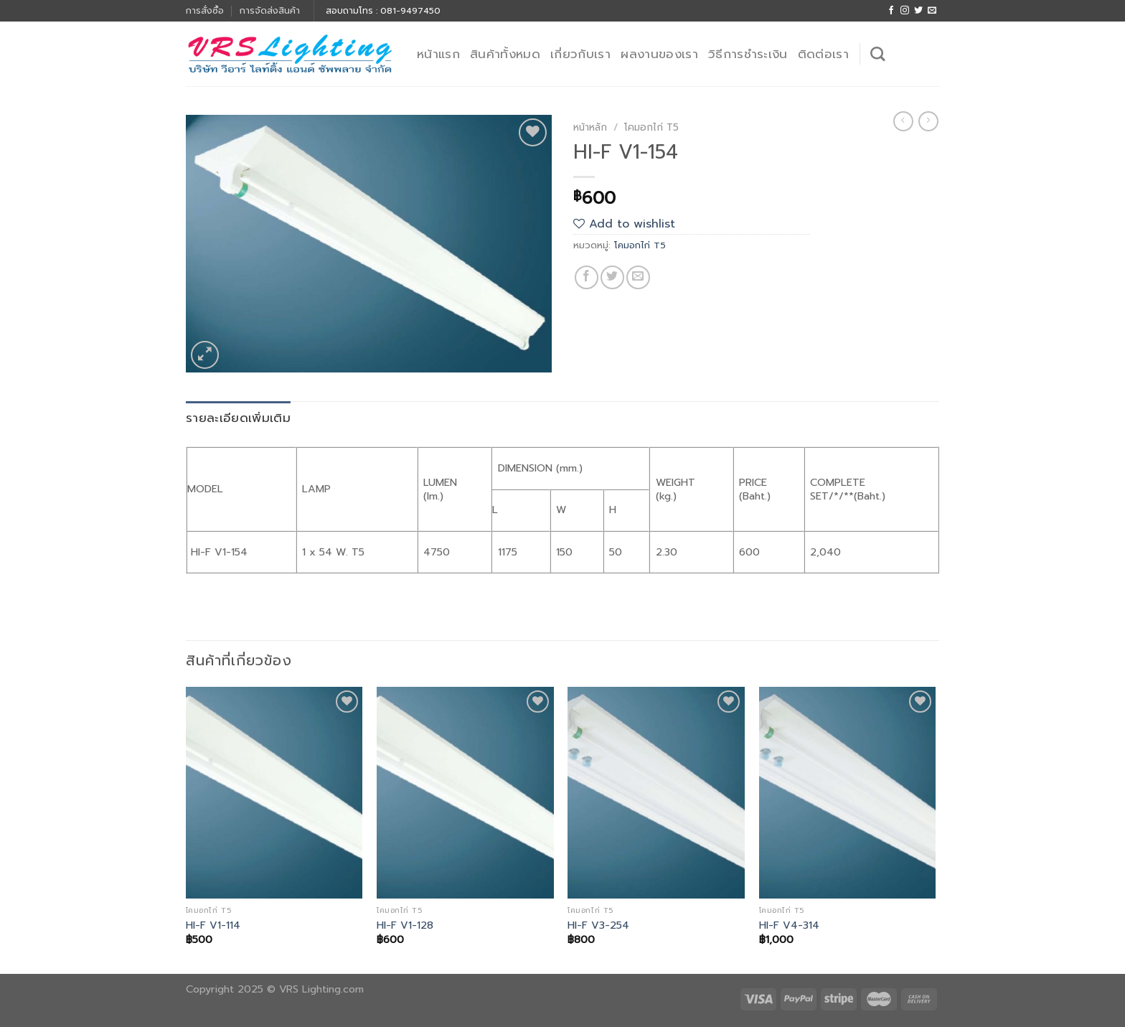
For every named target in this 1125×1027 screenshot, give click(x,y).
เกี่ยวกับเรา (580, 53)
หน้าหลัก (590, 127)
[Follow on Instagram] (904, 11)
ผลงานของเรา (659, 53)
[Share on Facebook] (586, 277)
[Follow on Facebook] (891, 11)
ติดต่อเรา (823, 53)
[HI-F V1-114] (274, 793)
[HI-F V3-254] (656, 793)
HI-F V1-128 (405, 925)
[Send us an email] (932, 11)
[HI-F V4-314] (847, 793)
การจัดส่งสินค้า (270, 10)
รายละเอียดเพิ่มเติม (238, 417)
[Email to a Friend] (638, 277)
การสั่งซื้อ (205, 10)
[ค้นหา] (877, 54)
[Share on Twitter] (612, 277)
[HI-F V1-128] (465, 793)
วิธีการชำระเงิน (748, 53)
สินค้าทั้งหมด (505, 53)
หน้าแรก (438, 53)
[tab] (238, 418)
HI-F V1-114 (213, 925)
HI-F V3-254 (598, 925)
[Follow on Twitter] (918, 11)
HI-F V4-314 (789, 925)
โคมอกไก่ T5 (651, 127)
